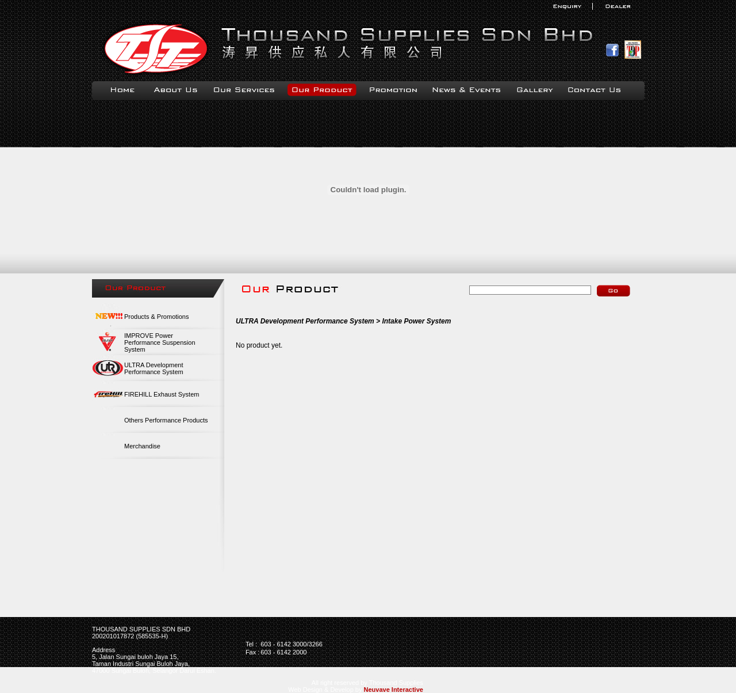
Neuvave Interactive (393, 689)
